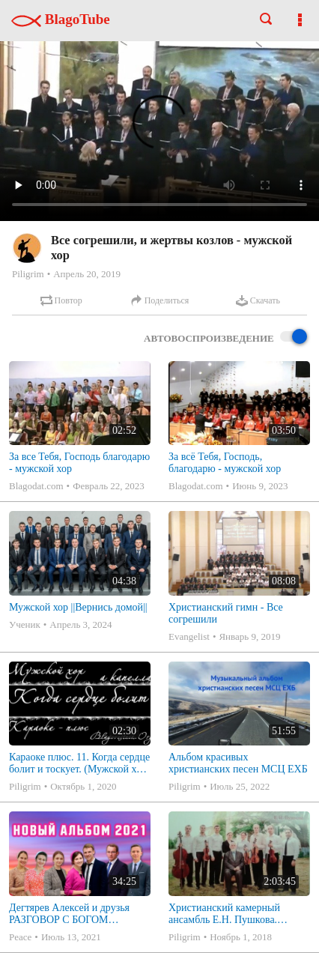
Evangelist (189, 636)
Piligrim (28, 273)
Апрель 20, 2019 (87, 273)
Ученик (24, 624)
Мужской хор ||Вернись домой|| (78, 607)
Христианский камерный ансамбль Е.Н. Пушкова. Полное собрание (224, 914)
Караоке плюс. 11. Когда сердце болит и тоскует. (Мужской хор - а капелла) (79, 763)
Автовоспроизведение (225, 337)
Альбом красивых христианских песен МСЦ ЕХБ (238, 763)
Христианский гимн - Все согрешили (225, 613)
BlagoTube (60, 19)
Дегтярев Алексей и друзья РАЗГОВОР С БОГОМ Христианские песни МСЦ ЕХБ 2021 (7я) (69, 914)
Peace (20, 937)
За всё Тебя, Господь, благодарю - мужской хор (224, 462)
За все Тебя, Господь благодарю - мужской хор (79, 462)
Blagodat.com (36, 485)
